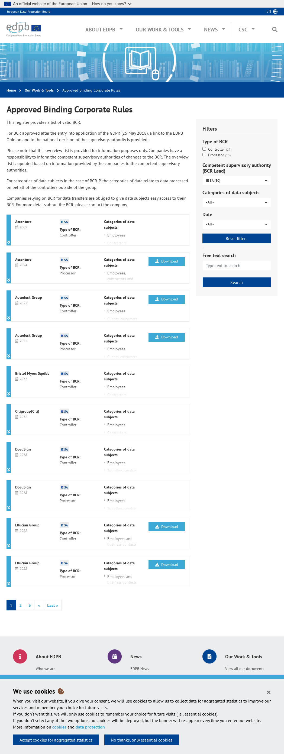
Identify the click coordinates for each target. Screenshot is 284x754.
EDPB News (139, 668)
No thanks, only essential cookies (141, 740)
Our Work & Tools (160, 29)
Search (236, 282)
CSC (242, 29)
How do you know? (112, 3)
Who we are (45, 668)
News (211, 29)
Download (166, 261)
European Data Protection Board (28, 11)
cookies (59, 727)
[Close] (268, 692)
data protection (90, 727)
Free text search (219, 255)
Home (11, 90)
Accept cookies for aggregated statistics (56, 740)
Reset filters (236, 238)
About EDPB (100, 29)
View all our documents (244, 668)
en (268, 11)
